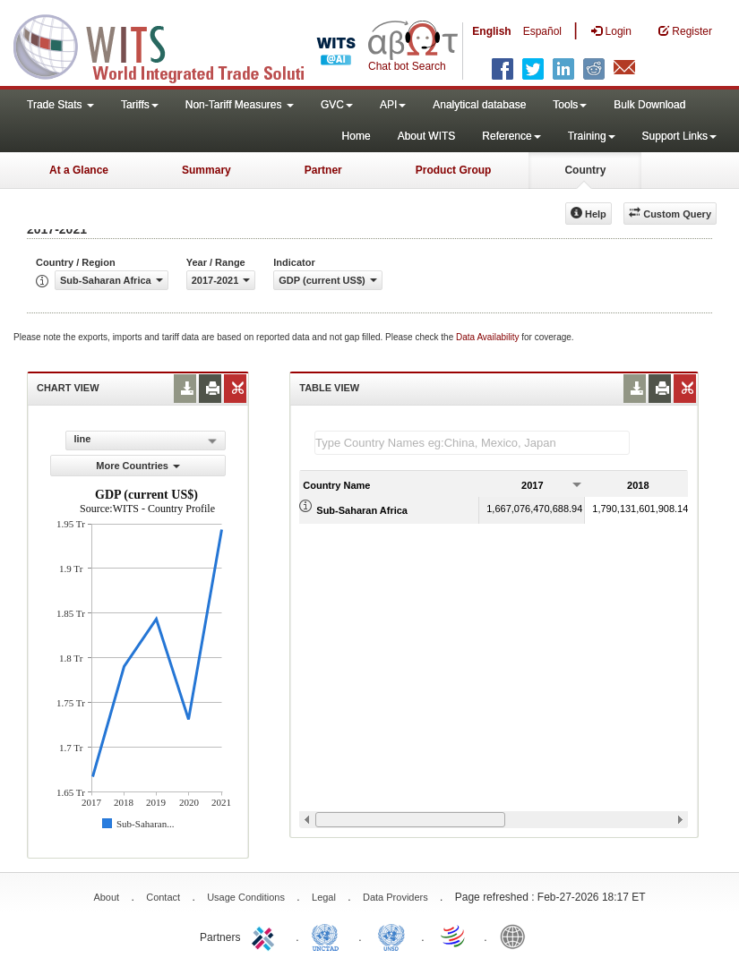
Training (591, 136)
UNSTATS (391, 936)
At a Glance (78, 170)
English (491, 31)
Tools (570, 104)
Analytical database (479, 104)
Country (585, 170)
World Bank (517, 936)
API (393, 104)
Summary (206, 170)
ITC (266, 936)
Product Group (454, 170)
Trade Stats (60, 104)
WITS (179, 45)
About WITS (427, 136)
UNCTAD (329, 936)
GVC (337, 104)
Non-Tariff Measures (239, 104)
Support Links (679, 136)
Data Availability (488, 337)
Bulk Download (649, 104)
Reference (511, 136)
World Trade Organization (454, 936)
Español (542, 31)
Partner (323, 170)
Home (356, 136)
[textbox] (472, 443)
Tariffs (140, 104)
